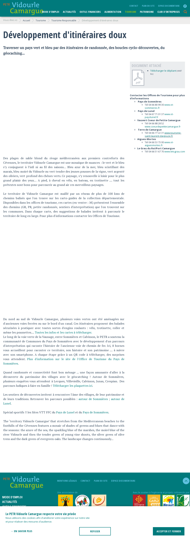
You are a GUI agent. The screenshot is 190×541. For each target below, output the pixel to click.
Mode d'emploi (50, 12)
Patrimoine (147, 12)
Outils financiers (90, 12)
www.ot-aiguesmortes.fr (159, 144)
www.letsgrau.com (174, 151)
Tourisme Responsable (63, 20)
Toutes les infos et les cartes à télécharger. (64, 332)
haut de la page (184, 481)
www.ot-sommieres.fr (159, 106)
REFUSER (95, 531)
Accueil (26, 20)
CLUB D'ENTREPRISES (168, 12)
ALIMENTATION (112, 12)
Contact (133, 5)
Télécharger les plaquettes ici (72, 386)
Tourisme (130, 12)
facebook (185, 6)
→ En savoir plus (21, 531)
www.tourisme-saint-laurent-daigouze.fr (163, 134)
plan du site (148, 5)
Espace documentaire (168, 5)
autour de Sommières (93, 399)
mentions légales (67, 480)
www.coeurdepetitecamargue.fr (163, 126)
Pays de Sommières (95, 412)
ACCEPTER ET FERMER (169, 531)
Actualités (69, 12)
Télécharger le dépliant (163, 70)
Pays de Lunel (65, 412)
